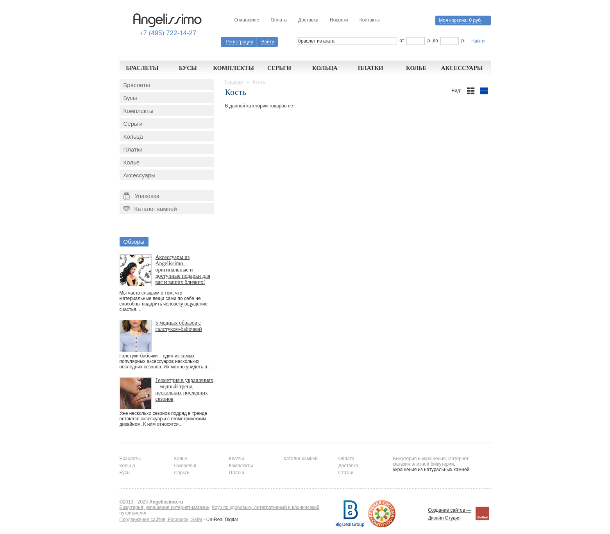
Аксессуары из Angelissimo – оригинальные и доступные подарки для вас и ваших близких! (183, 269)
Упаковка (141, 195)
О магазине (246, 20)
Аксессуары (462, 68)
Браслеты (142, 68)
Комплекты (233, 68)
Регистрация (239, 42)
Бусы (188, 68)
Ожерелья (185, 465)
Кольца (325, 68)
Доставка (308, 20)
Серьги (279, 68)
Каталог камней (149, 209)
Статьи (346, 472)
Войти (268, 42)
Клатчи (236, 458)
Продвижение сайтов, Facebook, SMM (161, 519)
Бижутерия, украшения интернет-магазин (164, 507)
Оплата (278, 20)
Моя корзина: (460, 20)
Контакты (370, 20)
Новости (339, 20)
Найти (478, 41)
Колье (416, 68)
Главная (234, 82)
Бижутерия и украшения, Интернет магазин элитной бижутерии (431, 461)
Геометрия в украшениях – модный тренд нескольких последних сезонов (184, 389)
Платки (370, 68)
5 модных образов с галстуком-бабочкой (179, 326)
